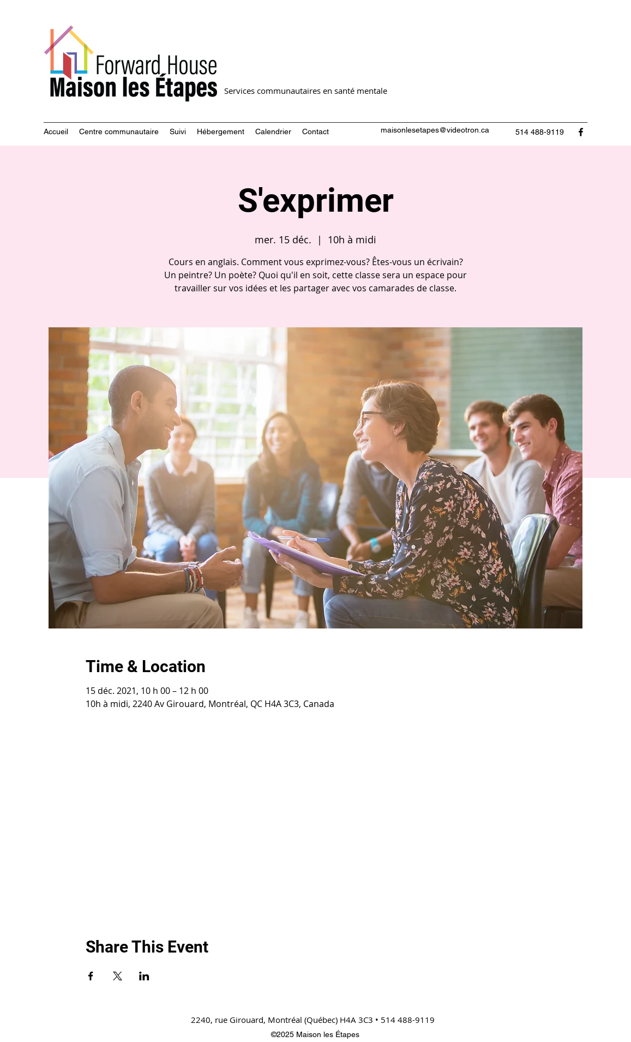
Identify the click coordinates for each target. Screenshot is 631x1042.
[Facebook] (580, 132)
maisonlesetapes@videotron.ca (435, 129)
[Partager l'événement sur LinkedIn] (144, 976)
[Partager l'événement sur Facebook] (91, 976)
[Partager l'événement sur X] (117, 976)
